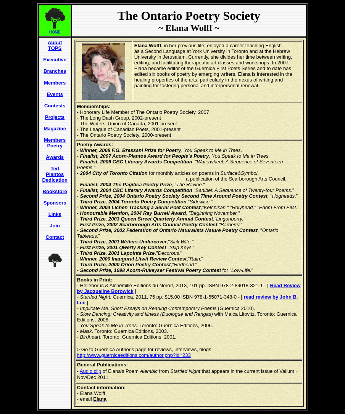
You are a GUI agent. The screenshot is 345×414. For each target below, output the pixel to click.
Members (55, 83)
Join (55, 226)
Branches (55, 71)
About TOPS (55, 45)
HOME (55, 32)
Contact (55, 237)
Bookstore (55, 191)
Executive (54, 59)
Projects (54, 117)
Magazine (55, 128)
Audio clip (90, 371)
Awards (55, 157)
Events (55, 94)
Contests (55, 106)
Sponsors (55, 203)
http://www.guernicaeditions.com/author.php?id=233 (134, 355)
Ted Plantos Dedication (54, 174)
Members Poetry (55, 143)
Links (54, 214)
